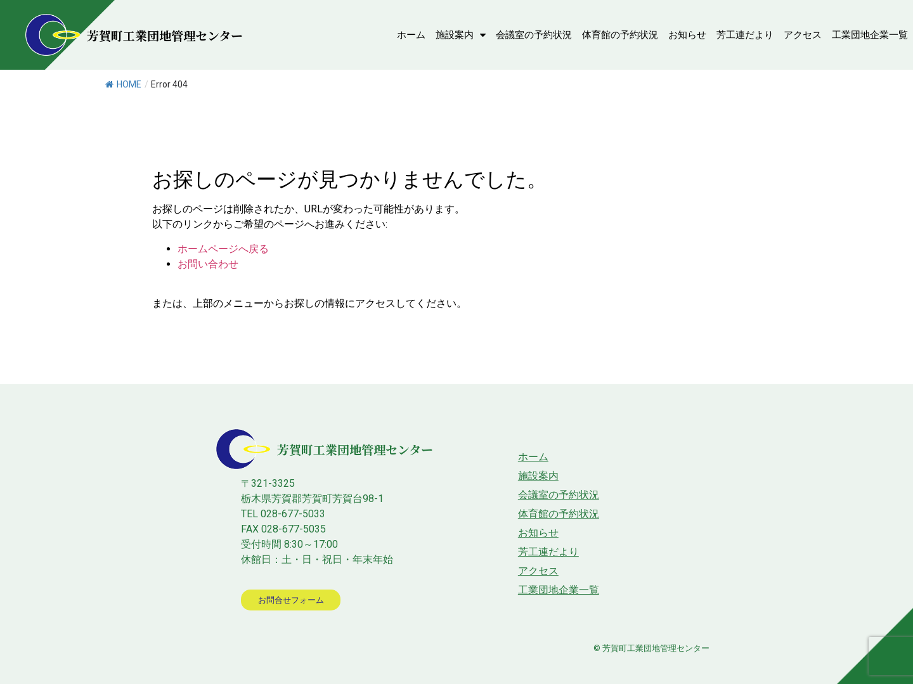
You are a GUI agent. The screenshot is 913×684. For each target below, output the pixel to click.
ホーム (411, 35)
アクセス (803, 35)
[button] (293, 600)
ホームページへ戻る (223, 249)
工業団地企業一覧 (870, 35)
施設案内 (461, 35)
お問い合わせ (208, 264)
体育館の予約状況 (620, 35)
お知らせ (687, 35)
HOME (123, 84)
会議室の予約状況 (534, 35)
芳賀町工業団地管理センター (165, 35)
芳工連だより (745, 35)
